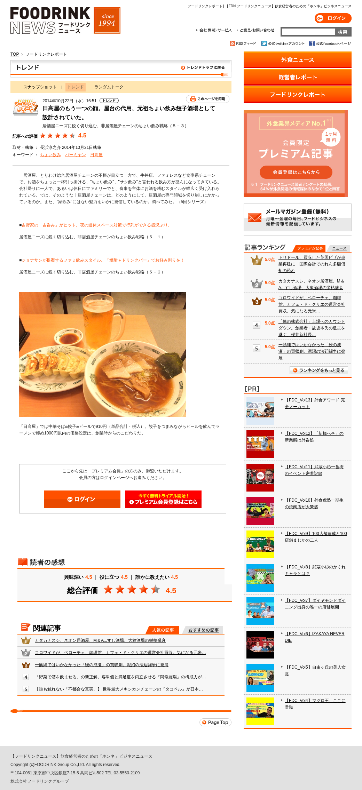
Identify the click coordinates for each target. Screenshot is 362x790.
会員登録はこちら (163, 499)
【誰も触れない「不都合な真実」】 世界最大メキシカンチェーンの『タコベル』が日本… (119, 689)
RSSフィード (244, 43)
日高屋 (96, 154)
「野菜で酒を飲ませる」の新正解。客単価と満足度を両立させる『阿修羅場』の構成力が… (120, 677)
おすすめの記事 (202, 630)
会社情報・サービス (215, 30)
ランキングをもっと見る (319, 370)
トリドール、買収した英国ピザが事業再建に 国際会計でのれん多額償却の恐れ (311, 264)
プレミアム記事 (308, 248)
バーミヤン (75, 154)
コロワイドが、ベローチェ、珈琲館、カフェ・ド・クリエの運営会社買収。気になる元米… (120, 652)
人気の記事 (162, 630)
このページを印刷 (207, 99)
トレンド (120, 69)
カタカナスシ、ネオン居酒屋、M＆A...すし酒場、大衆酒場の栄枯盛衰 (100, 640)
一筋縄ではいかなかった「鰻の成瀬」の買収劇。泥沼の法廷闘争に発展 (101, 664)
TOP (14, 54)
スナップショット (40, 87)
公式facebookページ (329, 43)
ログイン (333, 18)
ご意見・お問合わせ (255, 30)
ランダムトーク (109, 87)
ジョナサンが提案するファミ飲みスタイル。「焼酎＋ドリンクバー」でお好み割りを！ (103, 260)
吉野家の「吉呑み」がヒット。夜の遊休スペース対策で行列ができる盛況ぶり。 (97, 225)
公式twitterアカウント (283, 43)
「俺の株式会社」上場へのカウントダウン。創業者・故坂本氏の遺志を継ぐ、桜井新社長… (311, 328)
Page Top (215, 722)
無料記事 (338, 248)
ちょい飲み (50, 154)
